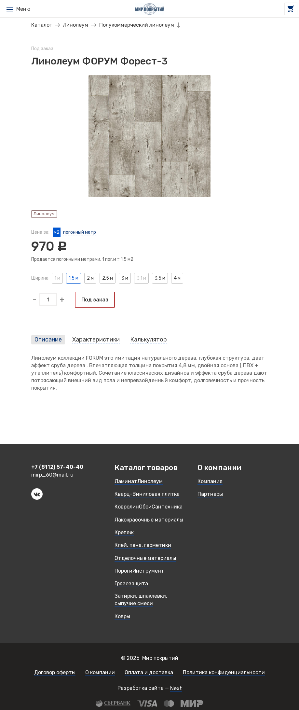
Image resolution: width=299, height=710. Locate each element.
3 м (124, 278)
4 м (177, 278)
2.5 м (107, 278)
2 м (90, 278)
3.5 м (160, 278)
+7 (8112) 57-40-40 (57, 467)
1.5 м (73, 278)
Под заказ (94, 300)
